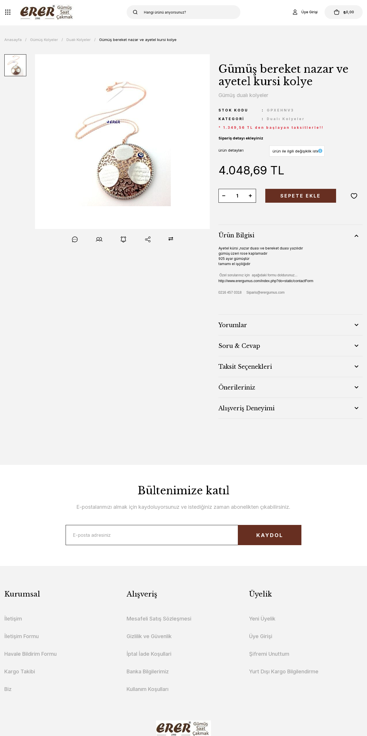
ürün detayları (231, 150)
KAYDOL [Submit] (269, 535)
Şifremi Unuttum (269, 654)
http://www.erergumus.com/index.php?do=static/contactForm (265, 281)
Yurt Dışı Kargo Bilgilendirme (283, 671)
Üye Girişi (260, 636)
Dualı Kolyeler (286, 119)
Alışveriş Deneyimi (246, 408)
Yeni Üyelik (262, 619)
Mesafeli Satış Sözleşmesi (159, 619)
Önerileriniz (236, 387)
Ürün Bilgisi (236, 235)
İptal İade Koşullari (149, 654)
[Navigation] (7, 12)
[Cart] (344, 12)
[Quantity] (237, 195)
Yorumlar (232, 325)
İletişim (13, 619)
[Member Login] (305, 12)
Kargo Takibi (19, 671)
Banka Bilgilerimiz (148, 671)
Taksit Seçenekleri (245, 366)
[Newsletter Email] (184, 535)
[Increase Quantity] (250, 195)
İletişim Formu (21, 636)
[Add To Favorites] (354, 196)
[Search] (183, 12)
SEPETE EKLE (300, 196)
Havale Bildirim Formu (30, 654)
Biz (8, 689)
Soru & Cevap (239, 345)
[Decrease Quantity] (224, 195)
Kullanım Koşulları (147, 689)
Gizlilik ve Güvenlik (149, 636)
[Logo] (47, 12)
